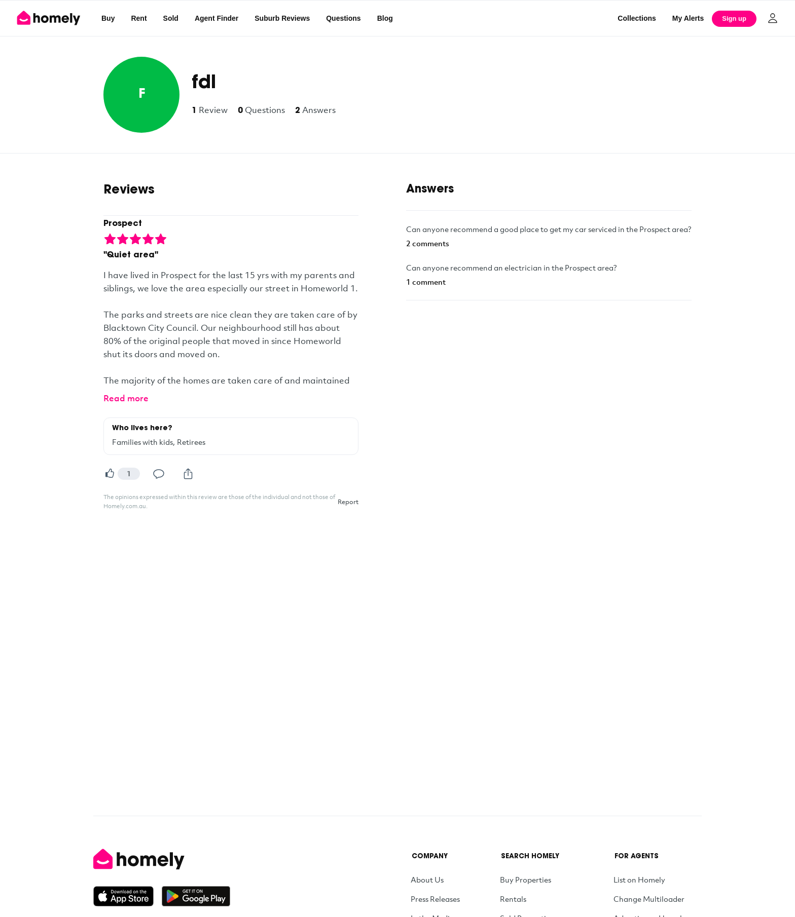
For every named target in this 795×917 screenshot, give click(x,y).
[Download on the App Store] (127, 896)
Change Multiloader (648, 899)
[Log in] (773, 18)
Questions (343, 18)
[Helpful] (109, 473)
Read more (126, 398)
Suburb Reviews (282, 18)
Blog (385, 18)
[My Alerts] (688, 18)
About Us (427, 879)
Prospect (122, 224)
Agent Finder (216, 18)
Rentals (513, 899)
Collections (637, 18)
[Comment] (158, 473)
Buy (108, 18)
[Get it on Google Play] (196, 896)
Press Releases (435, 899)
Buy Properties (525, 879)
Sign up (734, 18)
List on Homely (639, 879)
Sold (170, 18)
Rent (139, 18)
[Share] (188, 473)
